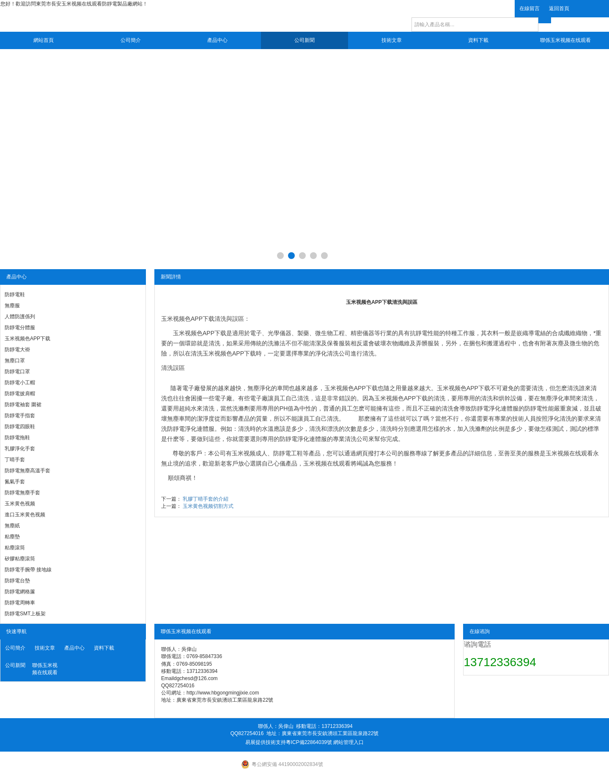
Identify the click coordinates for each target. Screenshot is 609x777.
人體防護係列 (20, 317)
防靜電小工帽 (20, 383)
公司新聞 (304, 40)
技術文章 (391, 40)
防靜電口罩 (17, 372)
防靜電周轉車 (20, 603)
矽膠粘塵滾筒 (20, 559)
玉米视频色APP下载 (27, 339)
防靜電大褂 (17, 350)
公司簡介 (131, 40)
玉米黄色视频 (20, 504)
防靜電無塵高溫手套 (27, 471)
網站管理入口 (348, 742)
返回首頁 (559, 8)
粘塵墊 (12, 537)
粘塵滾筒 (15, 548)
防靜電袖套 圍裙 (23, 405)
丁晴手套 (15, 460)
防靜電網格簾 (20, 592)
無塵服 (12, 306)
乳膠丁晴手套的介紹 (205, 499)
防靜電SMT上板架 (25, 614)
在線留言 (529, 8)
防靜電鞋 (15, 295)
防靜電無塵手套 (22, 493)
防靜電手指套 (20, 416)
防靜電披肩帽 (20, 394)
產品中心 (217, 40)
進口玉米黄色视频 (25, 515)
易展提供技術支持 (265, 742)
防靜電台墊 (17, 581)
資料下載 (478, 40)
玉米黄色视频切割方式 (208, 506)
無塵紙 (12, 526)
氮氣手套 (15, 482)
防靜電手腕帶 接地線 (28, 570)
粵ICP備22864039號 (309, 742)
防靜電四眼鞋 (20, 427)
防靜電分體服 (20, 328)
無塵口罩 (15, 361)
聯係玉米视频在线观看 (565, 40)
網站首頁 (43, 40)
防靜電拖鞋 (17, 438)
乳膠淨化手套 (20, 449)
